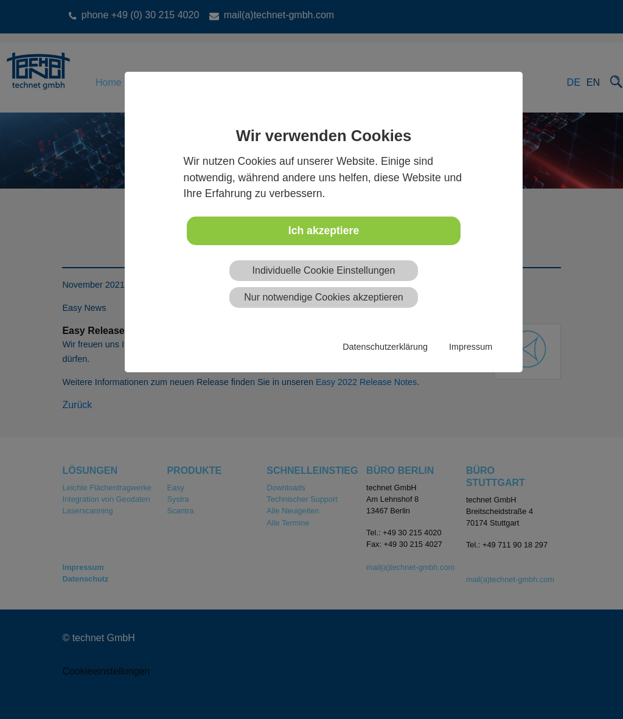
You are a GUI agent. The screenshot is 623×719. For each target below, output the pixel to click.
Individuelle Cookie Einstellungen (323, 270)
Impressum (470, 347)
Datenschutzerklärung (385, 347)
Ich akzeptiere (323, 230)
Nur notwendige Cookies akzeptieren (323, 297)
